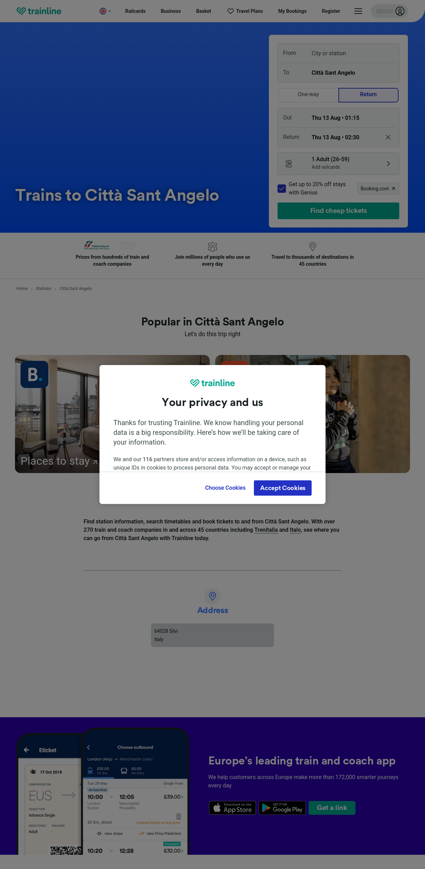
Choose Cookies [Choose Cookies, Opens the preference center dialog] (225, 488)
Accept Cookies (282, 488)
